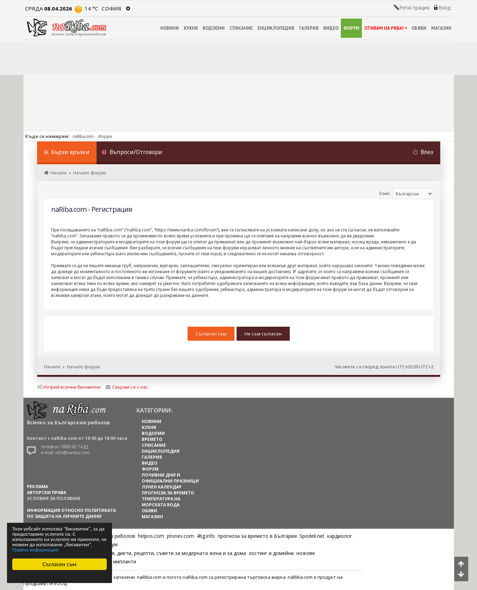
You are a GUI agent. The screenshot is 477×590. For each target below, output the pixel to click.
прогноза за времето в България (257, 536)
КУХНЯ (191, 28)
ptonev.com (180, 536)
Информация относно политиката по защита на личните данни (71, 513)
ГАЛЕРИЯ (308, 28)
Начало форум (83, 366)
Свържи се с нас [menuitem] (127, 387)
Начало (52, 366)
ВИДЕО (330, 28)
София (111, 8)
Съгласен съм (60, 564)
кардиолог (339, 536)
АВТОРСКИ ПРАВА (46, 492)
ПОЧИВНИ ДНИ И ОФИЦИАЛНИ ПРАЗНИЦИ (170, 478)
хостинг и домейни (271, 553)
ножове (305, 553)
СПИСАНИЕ (241, 28)
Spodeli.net (312, 536)
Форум (105, 136)
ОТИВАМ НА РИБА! (385, 28)
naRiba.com (82, 136)
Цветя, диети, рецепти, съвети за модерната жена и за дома (172, 553)
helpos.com (151, 536)
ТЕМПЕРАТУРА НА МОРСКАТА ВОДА (161, 502)
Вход (444, 8)
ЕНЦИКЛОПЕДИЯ (276, 28)
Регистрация (414, 8)
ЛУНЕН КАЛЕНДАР (162, 487)
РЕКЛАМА (37, 487)
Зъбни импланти (116, 561)
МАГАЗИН (441, 28)
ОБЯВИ (419, 28)
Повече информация (35, 550)
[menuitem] (132, 152)
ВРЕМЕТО (152, 439)
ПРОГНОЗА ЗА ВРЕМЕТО (168, 493)
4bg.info (206, 536)
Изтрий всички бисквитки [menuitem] (68, 387)
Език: (385, 193)
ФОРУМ (351, 28)
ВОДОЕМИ (214, 28)
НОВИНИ (169, 28)
